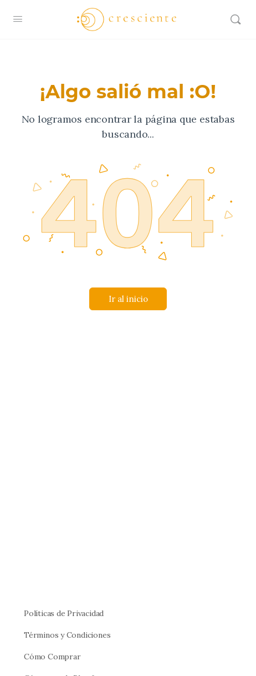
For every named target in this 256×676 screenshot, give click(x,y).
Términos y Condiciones (67, 635)
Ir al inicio (128, 299)
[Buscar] (235, 19)
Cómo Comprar (52, 657)
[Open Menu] (17, 18)
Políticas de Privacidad (64, 613)
